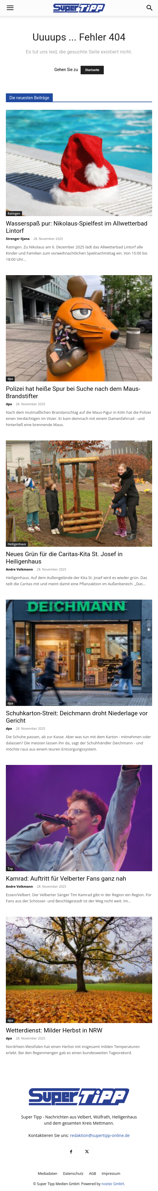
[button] (10, 8)
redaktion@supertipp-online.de (100, 1135)
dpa (10, 379)
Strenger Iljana (18, 238)
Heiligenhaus (17, 544)
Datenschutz (73, 1173)
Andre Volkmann (19, 569)
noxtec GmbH (112, 1183)
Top (10, 869)
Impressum (111, 1173)
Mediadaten (47, 1173)
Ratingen (14, 213)
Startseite (92, 70)
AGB (92, 1173)
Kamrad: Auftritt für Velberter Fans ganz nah (66, 878)
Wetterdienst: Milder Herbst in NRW (54, 1030)
